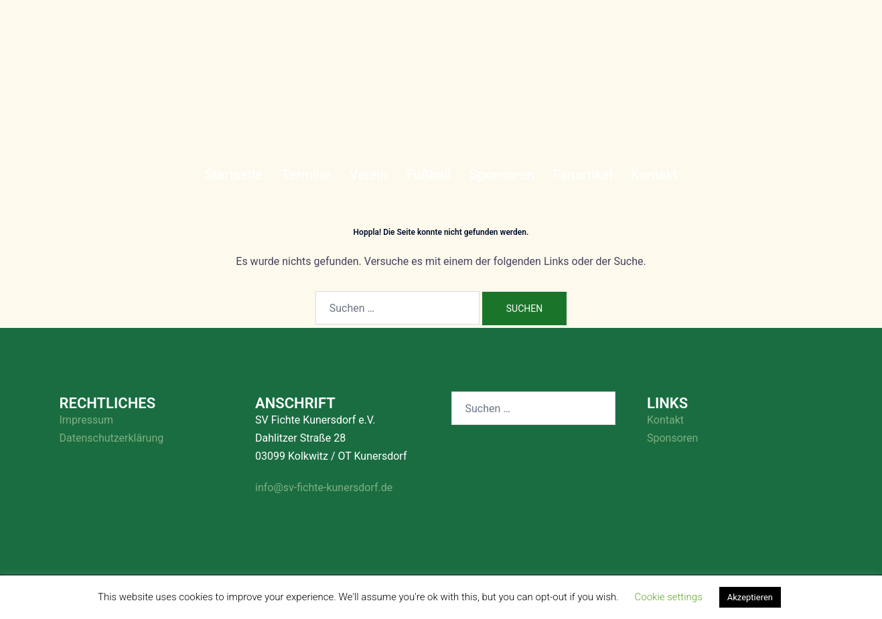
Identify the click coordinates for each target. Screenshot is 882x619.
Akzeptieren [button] (750, 597)
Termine (306, 175)
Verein (369, 175)
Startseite (233, 175)
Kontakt (654, 175)
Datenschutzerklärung (112, 438)
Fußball (429, 175)
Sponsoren (501, 175)
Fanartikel (583, 175)
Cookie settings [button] (669, 597)
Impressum (87, 420)
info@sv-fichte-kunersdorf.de (323, 487)
